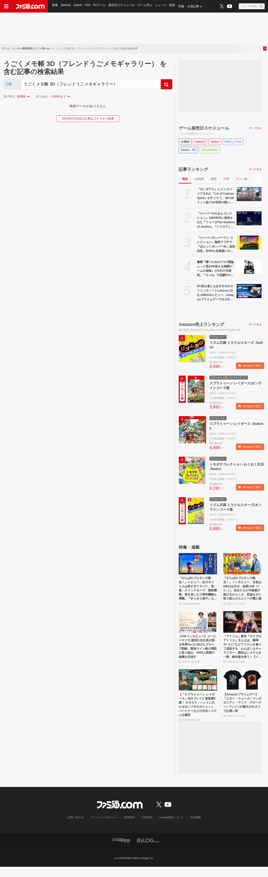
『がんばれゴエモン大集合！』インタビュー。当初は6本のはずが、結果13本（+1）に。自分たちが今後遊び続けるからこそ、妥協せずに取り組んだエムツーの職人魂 (241, 590)
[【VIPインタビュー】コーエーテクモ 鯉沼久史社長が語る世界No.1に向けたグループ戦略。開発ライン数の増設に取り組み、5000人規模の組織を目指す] (198, 625)
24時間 (199, 179)
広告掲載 (192, 827)
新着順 (21, 96)
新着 (55, 6)
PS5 (88, 6)
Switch (78, 6)
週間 (213, 179)
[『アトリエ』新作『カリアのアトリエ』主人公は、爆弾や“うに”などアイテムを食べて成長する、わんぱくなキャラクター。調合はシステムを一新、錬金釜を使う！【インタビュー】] (242, 625)
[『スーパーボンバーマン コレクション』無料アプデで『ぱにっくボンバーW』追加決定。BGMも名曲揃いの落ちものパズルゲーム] (249, 243)
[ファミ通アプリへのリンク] (121, 850)
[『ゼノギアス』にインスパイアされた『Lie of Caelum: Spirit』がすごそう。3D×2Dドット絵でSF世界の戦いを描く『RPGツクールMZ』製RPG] (249, 194)
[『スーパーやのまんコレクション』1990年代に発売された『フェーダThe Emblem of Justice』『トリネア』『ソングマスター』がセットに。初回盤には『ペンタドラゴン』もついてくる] (249, 218)
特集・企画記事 (191, 6)
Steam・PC (188, 150)
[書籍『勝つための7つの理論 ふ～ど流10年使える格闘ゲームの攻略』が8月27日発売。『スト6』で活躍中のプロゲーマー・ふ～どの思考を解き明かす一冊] (249, 267)
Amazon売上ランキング (201, 324)
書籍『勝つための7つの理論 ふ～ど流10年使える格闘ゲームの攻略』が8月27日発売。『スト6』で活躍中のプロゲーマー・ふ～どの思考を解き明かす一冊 (215, 268)
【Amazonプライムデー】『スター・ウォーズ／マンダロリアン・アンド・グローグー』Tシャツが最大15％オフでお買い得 (241, 713)
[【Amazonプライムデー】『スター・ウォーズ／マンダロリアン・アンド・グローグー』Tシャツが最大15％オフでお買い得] (242, 687)
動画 (174, 6)
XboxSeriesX (210, 150)
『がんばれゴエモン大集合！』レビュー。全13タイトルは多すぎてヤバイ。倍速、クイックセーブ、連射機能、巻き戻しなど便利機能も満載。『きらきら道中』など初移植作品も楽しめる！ (197, 590)
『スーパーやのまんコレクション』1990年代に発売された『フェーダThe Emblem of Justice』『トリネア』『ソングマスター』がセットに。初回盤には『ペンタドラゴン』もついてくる (216, 220)
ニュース (162, 6)
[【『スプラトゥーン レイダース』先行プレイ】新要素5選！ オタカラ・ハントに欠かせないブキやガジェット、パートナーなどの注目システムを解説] (198, 687)
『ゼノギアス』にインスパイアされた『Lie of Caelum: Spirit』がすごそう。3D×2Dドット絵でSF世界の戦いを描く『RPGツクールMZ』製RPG (216, 196)
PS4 (238, 141)
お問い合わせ (78, 827)
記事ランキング (193, 169)
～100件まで (58, 96)
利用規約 (130, 827)
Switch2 (66, 6)
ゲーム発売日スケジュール (204, 128)
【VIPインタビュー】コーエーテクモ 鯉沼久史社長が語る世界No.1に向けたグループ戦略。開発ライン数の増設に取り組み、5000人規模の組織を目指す (197, 652)
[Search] (91, 84)
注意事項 (146, 827)
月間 (226, 179)
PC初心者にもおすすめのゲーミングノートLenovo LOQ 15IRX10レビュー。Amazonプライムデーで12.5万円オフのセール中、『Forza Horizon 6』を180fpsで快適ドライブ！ (215, 293)
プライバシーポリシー (105, 827)
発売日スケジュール (123, 6)
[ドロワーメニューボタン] (6, 6)
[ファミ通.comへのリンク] (30, 6)
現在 (185, 179)
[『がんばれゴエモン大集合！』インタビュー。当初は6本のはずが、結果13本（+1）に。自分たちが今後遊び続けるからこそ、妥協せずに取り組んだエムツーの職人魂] (242, 564)
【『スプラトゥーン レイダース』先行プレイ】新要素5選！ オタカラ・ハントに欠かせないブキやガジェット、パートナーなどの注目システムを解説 (197, 714)
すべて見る (255, 128)
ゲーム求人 (146, 6)
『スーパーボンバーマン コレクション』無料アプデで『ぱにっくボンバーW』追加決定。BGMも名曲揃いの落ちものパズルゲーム (216, 244)
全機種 (185, 141)
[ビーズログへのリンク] (148, 850)
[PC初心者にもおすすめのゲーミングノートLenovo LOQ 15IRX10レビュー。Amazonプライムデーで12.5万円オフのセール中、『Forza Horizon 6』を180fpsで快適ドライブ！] (249, 291)
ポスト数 (241, 179)
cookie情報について (169, 827)
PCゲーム (100, 6)
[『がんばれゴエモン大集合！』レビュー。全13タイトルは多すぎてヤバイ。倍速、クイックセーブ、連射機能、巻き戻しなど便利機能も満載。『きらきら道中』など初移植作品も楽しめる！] (198, 564)
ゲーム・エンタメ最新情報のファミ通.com (26, 48)
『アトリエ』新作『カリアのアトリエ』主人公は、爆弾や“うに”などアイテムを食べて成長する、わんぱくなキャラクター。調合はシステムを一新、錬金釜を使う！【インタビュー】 (241, 652)
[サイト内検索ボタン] (252, 6)
